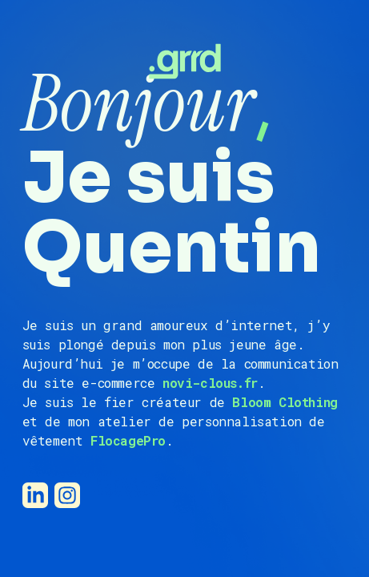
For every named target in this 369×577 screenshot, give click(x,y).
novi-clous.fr (210, 382)
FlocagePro (128, 440)
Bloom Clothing (284, 401)
